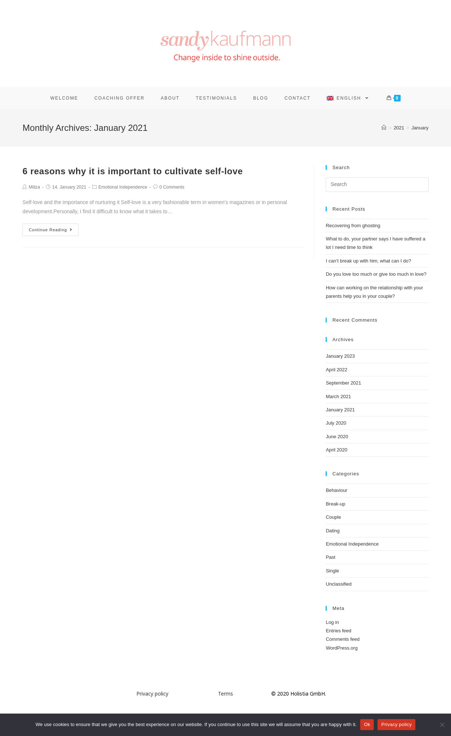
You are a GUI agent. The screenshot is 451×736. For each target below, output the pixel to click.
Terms (225, 693)
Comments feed (342, 639)
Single (332, 571)
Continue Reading (50, 230)
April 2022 (336, 369)
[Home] (384, 128)
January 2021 (340, 409)
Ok (367, 724)
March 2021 (338, 396)
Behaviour (336, 490)
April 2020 (336, 450)
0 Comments (172, 187)
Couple (333, 517)
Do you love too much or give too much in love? (376, 274)
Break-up (335, 504)
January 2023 (340, 356)
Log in (332, 622)
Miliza (34, 187)
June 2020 (337, 436)
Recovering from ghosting (353, 225)
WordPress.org (341, 648)
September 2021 (343, 383)
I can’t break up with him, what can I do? (368, 261)
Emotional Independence (123, 187)
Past (330, 557)
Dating (333, 530)
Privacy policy (152, 693)
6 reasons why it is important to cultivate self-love (132, 171)
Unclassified (338, 584)
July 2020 (336, 423)
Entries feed (338, 630)
